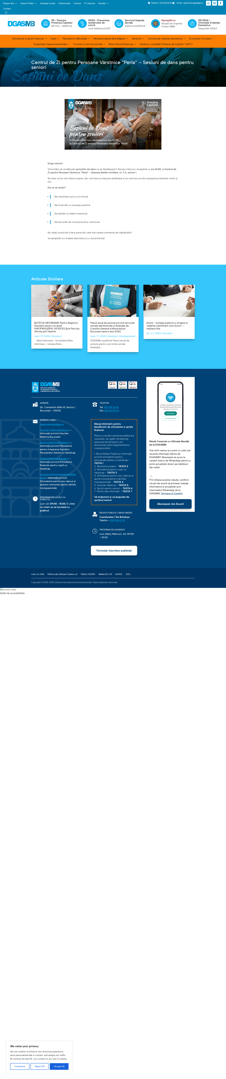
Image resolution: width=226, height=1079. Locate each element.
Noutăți (102, 3)
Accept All (59, 1066)
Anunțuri (57, 336)
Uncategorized (127, 336)
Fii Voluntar (89, 3)
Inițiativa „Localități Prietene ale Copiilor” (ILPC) (166, 44)
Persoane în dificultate (75, 38)
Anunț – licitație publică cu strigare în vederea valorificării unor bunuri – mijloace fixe (167, 325)
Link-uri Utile (37, 574)
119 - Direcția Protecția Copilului (61, 21)
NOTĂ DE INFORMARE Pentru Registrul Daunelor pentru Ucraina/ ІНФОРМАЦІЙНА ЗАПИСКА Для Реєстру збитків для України (57, 327)
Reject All (39, 1066)
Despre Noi (8, 3)
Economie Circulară (200, 38)
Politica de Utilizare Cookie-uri (62, 574)
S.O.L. (128, 574)
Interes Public (27, 3)
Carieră (77, 3)
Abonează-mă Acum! (170, 504)
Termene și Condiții (171, 493)
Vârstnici (136, 38)
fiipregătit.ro (168, 20)
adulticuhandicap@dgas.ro (55, 442)
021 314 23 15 (111, 407)
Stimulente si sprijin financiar (28, 38)
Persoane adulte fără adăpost (109, 38)
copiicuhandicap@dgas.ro (54, 458)
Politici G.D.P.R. (88, 574)
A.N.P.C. (119, 574)
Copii (53, 38)
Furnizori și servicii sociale (87, 44)
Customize (20, 1066)
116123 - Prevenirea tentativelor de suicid (98, 23)
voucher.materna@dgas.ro (54, 430)
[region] (39, 1057)
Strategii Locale (47, 3)
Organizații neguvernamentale (50, 44)
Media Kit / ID (105, 574)
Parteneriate (64, 3)
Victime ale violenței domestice (165, 38)
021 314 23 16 (111, 410)
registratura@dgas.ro (52, 424)
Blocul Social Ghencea (121, 44)
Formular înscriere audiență (114, 550)
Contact (7, 9)
